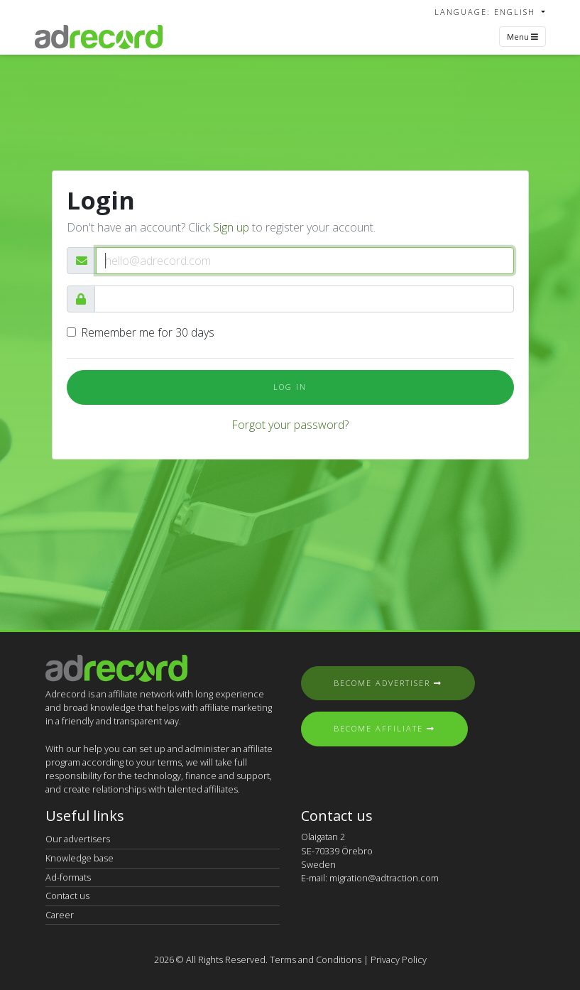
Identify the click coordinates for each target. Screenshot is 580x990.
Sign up (231, 227)
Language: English (486, 11)
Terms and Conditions (315, 959)
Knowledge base (79, 858)
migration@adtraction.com (384, 877)
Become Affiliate (384, 728)
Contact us (67, 895)
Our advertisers (77, 838)
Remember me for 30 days (147, 332)
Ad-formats (68, 877)
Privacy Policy (399, 959)
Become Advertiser (388, 683)
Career (59, 914)
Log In (290, 386)
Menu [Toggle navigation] (522, 36)
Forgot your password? (290, 425)
